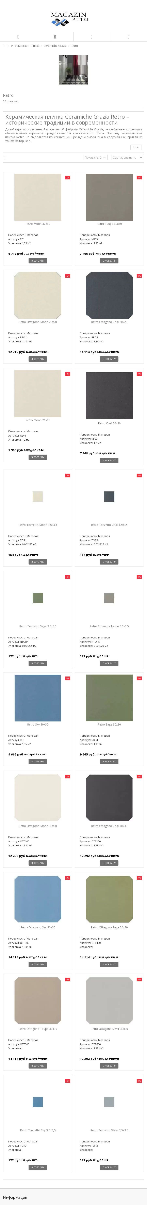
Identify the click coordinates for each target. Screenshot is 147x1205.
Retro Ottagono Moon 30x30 (38, 826)
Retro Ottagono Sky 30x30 (37, 927)
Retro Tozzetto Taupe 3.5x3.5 (109, 626)
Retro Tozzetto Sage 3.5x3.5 (37, 626)
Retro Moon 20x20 (38, 420)
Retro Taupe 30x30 (109, 224)
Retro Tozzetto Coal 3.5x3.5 (109, 525)
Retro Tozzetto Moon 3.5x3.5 (37, 525)
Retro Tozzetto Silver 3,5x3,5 (109, 1130)
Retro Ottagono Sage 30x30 (109, 927)
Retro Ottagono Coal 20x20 (109, 322)
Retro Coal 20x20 (109, 423)
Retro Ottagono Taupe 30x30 (37, 1029)
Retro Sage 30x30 (109, 724)
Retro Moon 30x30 (38, 224)
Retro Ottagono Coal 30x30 (109, 826)
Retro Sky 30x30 (37, 724)
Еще (136, 147)
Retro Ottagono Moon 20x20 (38, 322)
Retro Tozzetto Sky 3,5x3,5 (38, 1130)
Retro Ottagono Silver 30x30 (109, 1029)
